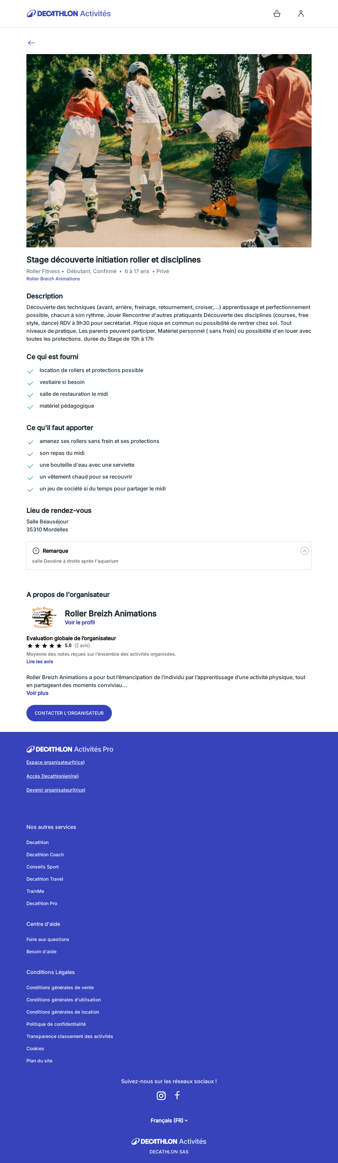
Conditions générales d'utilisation (63, 999)
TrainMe (35, 891)
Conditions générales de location (62, 1012)
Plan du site (39, 1060)
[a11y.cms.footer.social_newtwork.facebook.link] (177, 1096)
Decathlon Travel (44, 879)
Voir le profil (80, 622)
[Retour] (31, 43)
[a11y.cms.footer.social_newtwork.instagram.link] (161, 1096)
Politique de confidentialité (56, 1024)
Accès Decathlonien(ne (51, 776)
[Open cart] (277, 13)
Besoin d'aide (41, 951)
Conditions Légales (50, 972)
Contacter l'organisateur (69, 713)
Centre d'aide (43, 924)
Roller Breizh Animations (53, 278)
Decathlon (37, 842)
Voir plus (37, 693)
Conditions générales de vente (60, 987)
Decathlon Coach (45, 854)
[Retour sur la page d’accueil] (96, 13)
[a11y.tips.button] (305, 551)
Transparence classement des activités (69, 1036)
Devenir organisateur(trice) (55, 790)
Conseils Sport (42, 866)
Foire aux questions (47, 939)
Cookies (35, 1048)
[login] (301, 13)
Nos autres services (51, 827)
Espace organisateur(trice (54, 762)
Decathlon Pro (41, 903)
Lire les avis (39, 661)
